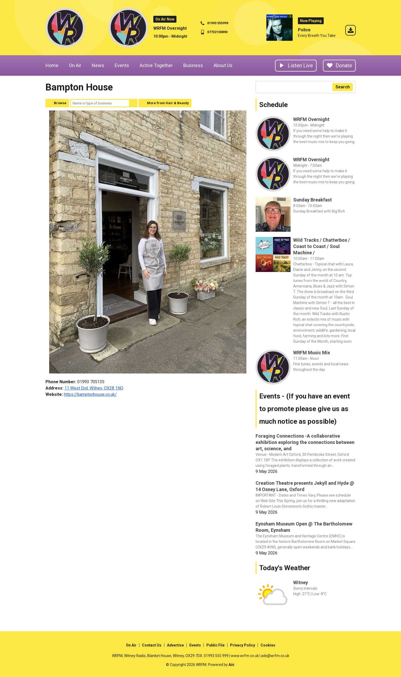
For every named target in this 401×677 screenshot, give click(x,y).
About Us (223, 65)
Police (304, 29)
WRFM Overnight (170, 28)
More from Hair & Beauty (168, 103)
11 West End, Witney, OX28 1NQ (93, 388)
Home (51, 65)
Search (133, 103)
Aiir (232, 665)
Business (193, 65)
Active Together (156, 65)
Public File (215, 645)
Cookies (268, 645)
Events (122, 65)
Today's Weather (284, 568)
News (98, 65)
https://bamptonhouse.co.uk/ (90, 394)
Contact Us (151, 645)
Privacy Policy (242, 645)
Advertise (175, 645)
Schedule (273, 105)
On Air (75, 65)
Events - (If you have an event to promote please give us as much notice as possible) (304, 408)
